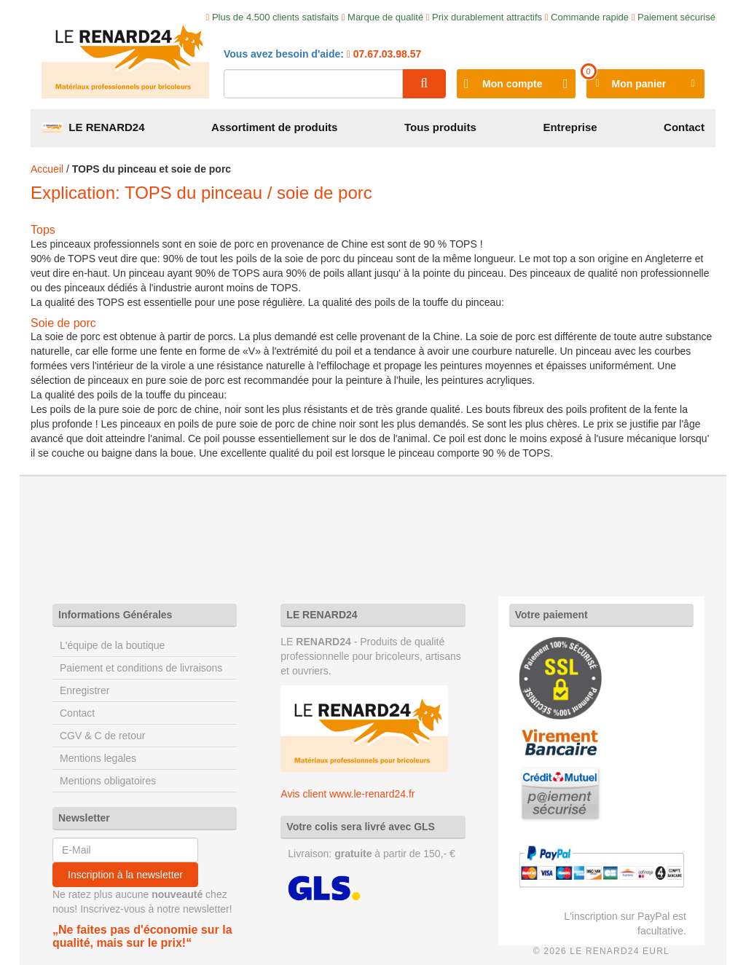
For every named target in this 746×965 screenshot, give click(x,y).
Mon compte (512, 84)
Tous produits (440, 127)
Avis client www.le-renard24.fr (347, 794)
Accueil (47, 169)
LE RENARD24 (93, 127)
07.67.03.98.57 (385, 54)
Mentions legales (98, 758)
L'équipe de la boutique (112, 645)
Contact (684, 127)
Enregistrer (84, 690)
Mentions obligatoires (108, 781)
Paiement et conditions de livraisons (141, 668)
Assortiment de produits (274, 127)
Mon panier (639, 84)
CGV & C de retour (103, 735)
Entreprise (570, 127)
